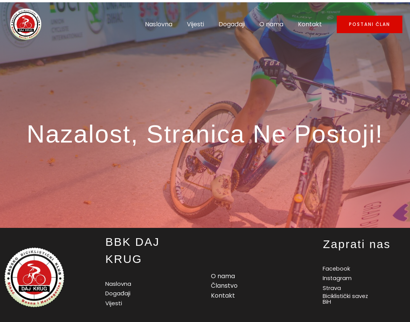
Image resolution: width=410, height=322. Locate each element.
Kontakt (311, 24)
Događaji (237, 24)
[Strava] (331, 288)
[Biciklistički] (345, 299)
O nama (275, 24)
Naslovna (169, 24)
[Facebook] (335, 268)
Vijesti (203, 24)
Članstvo (224, 285)
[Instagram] (336, 278)
